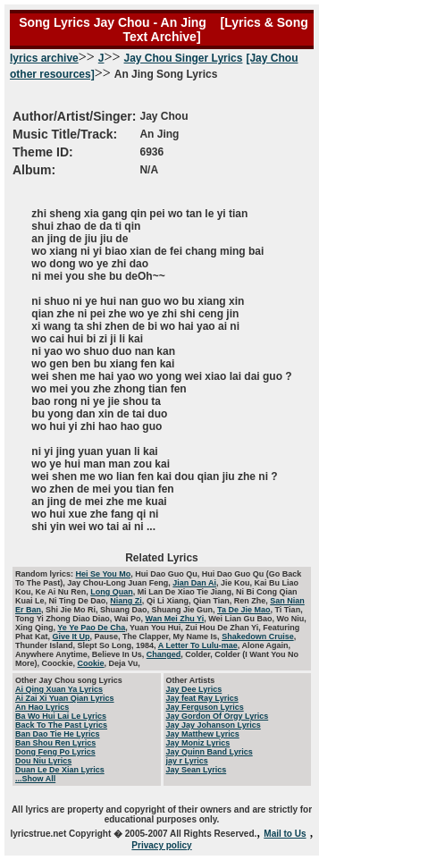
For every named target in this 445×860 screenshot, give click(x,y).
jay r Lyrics (187, 760)
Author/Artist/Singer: (74, 116)
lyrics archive (44, 58)
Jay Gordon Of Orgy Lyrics (217, 716)
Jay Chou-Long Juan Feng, (119, 582)
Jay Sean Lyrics (196, 769)
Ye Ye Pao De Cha (91, 627)
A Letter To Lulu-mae (198, 645)
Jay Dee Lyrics (194, 689)
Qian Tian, (213, 600)
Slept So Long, (107, 645)
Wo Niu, (291, 618)
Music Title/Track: (65, 134)
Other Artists (190, 680)
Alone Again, (265, 645)
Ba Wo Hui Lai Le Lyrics (60, 716)
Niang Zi (126, 600)
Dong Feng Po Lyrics (55, 751)
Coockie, (60, 663)
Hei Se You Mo (103, 573)
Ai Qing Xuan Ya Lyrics (59, 689)
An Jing (159, 134)
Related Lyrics (161, 558)
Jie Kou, (238, 582)
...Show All (35, 778)
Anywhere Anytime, (53, 654)
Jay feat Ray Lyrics (202, 698)
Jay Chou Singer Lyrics (183, 58)
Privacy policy (161, 845)
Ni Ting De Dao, (80, 600)
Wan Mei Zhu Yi (175, 618)
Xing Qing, (36, 627)
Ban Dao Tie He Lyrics (57, 733)
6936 (151, 152)
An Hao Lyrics (42, 707)
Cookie (91, 663)
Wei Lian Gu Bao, (242, 618)
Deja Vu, (124, 663)
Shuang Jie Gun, (185, 609)
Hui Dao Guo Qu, (168, 573)
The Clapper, (147, 636)
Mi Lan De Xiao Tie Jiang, (187, 591)
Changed (164, 654)
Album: (34, 170)
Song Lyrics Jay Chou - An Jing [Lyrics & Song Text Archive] (161, 29)
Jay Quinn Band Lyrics (209, 751)
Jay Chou (163, 116)
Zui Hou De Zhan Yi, (224, 627)
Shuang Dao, (126, 609)
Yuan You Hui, (157, 627)
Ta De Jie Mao (243, 609)
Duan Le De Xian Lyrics (60, 769)
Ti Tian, (288, 609)
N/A (148, 170)
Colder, (199, 654)
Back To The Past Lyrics (61, 725)
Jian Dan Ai (194, 582)
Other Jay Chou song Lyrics (68, 680)
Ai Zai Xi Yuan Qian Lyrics (64, 698)
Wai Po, (130, 618)
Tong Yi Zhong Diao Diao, (64, 618)
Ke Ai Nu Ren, (63, 591)
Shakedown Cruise (258, 636)
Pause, (109, 636)
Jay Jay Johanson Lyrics (213, 725)
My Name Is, (197, 636)
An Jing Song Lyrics (113, 124)
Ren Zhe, (252, 600)
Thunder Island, (46, 645)
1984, (147, 645)
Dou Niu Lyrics (43, 760)
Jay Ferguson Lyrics (205, 707)
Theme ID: (43, 152)
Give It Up (71, 636)
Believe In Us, (119, 654)
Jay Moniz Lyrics (198, 742)
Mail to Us (285, 834)
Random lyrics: (45, 573)
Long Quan (111, 591)
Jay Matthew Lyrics (202, 733)
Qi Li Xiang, (170, 600)
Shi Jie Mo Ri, (73, 609)
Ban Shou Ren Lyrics (55, 742)
